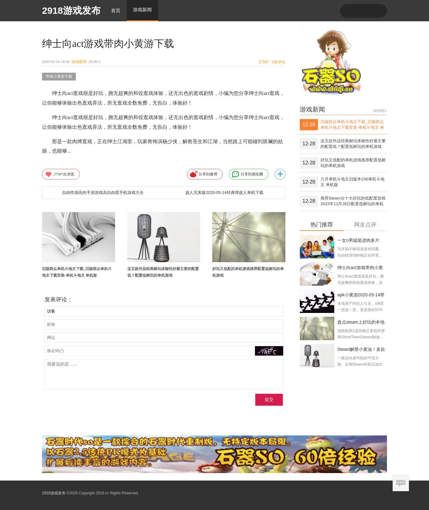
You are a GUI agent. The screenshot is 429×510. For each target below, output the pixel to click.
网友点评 (365, 225)
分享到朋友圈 (247, 174)
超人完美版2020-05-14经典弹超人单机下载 (224, 192)
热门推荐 (321, 225)
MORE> (380, 111)
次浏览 (59, 174)
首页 (115, 10)
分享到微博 (203, 174)
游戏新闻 (79, 62)
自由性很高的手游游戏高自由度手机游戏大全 (103, 192)
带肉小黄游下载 (59, 76)
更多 (280, 174)
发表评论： (59, 299)
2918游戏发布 (71, 10)
